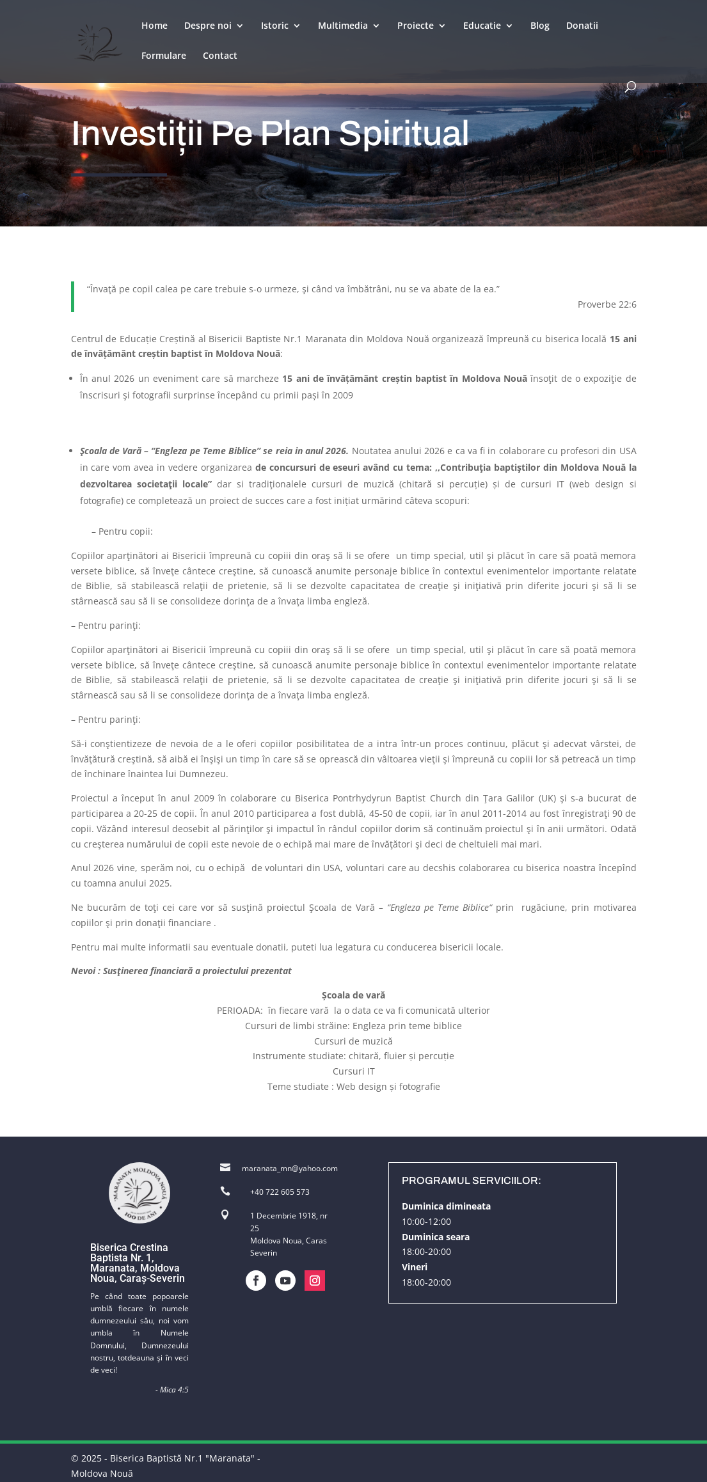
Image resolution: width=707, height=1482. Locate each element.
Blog (540, 26)
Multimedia (343, 26)
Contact (220, 56)
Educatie (482, 26)
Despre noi (208, 26)
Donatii (582, 26)
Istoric (275, 26)
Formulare (163, 56)
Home (154, 26)
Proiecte (415, 26)
